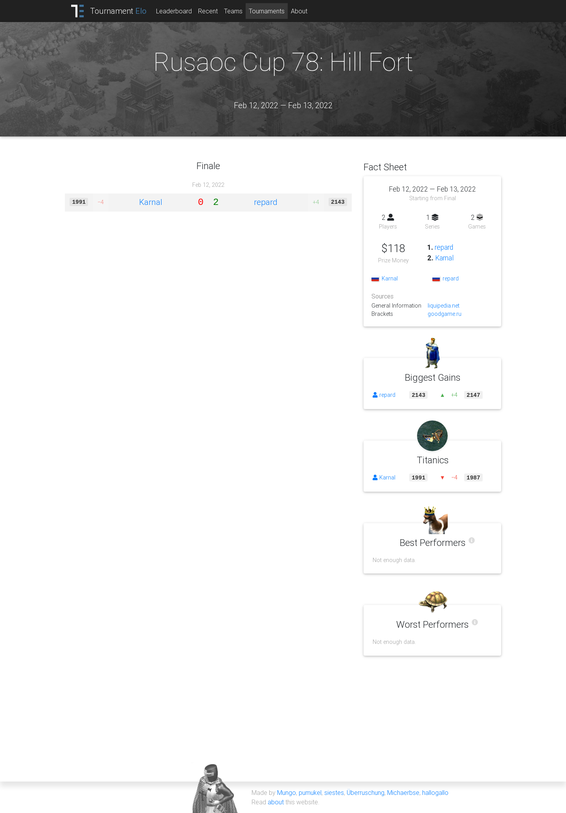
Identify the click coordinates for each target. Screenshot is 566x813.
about (276, 802)
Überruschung (365, 792)
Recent (208, 11)
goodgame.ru (444, 313)
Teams (233, 11)
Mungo (286, 792)
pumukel (310, 792)
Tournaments (267, 11)
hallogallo (435, 792)
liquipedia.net (443, 305)
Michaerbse (403, 792)
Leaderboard (174, 11)
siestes (334, 792)
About (299, 11)
